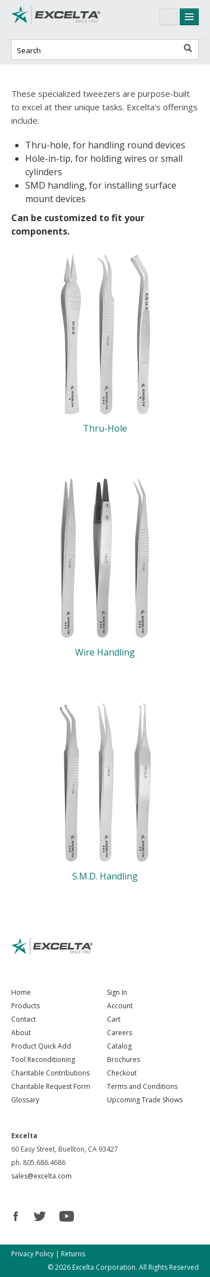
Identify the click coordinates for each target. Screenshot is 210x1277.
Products (25, 1006)
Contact (23, 1019)
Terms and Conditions (142, 1086)
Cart (113, 1019)
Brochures (123, 1059)
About (21, 1032)
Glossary (25, 1100)
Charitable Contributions (50, 1073)
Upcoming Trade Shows (145, 1100)
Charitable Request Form (50, 1086)
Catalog (119, 1046)
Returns (73, 1254)
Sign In (117, 992)
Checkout (122, 1073)
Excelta (56, 20)
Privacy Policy (32, 1254)
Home (21, 992)
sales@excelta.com (41, 1176)
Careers (119, 1032)
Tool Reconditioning (43, 1059)
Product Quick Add (41, 1046)
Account (120, 1006)
